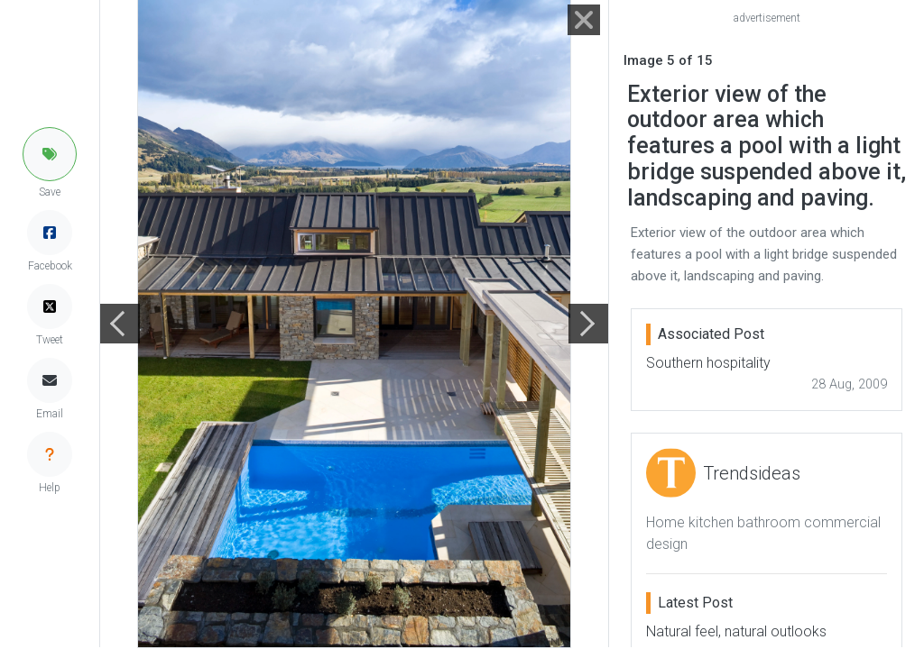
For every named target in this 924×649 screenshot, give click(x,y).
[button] (50, 154)
